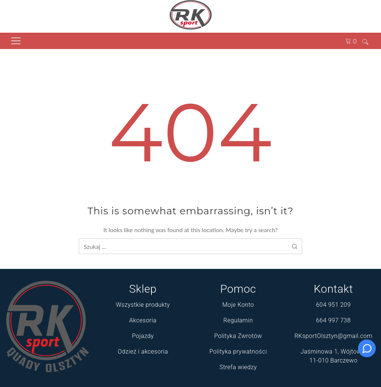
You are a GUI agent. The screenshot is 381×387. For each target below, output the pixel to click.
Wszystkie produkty (143, 304)
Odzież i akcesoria (143, 351)
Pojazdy (143, 335)
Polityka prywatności (238, 351)
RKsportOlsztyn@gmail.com (333, 335)
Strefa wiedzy (238, 367)
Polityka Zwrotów (238, 335)
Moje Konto (238, 304)
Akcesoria (142, 320)
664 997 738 (333, 320)
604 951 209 (333, 304)
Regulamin (238, 320)
